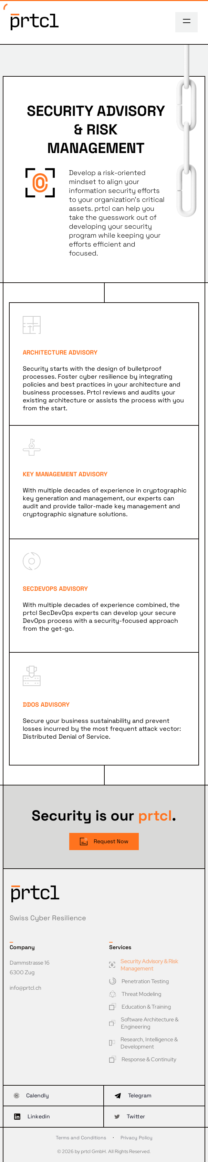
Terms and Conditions (81, 1137)
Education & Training (140, 1006)
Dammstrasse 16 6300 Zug (30, 967)
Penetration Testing (139, 981)
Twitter (129, 1116)
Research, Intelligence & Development (143, 1043)
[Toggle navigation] (186, 21)
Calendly (31, 1095)
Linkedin (32, 1116)
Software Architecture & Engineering (143, 1023)
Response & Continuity (142, 1059)
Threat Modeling (135, 994)
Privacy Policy (137, 1137)
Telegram (133, 1095)
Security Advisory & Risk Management (143, 965)
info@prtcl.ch (25, 987)
